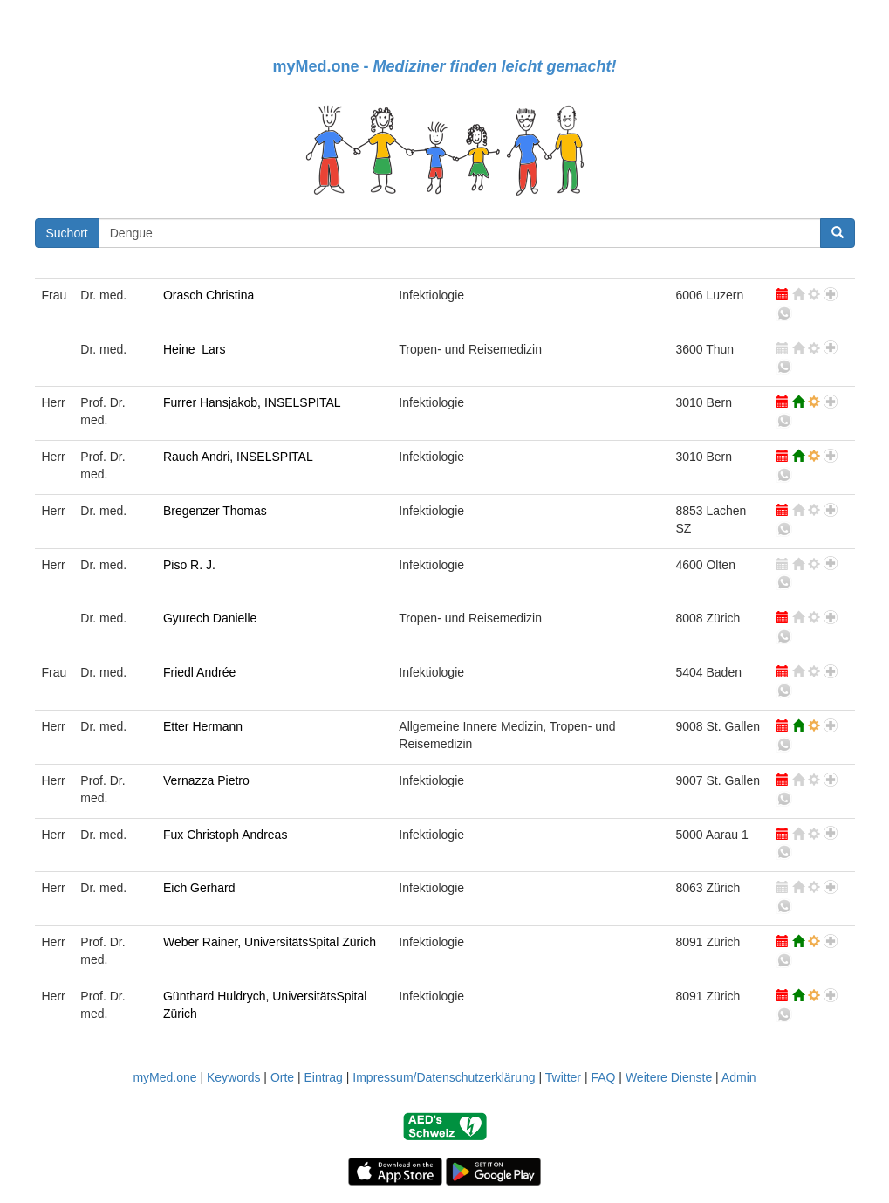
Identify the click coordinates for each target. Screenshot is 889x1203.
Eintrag (323, 1077)
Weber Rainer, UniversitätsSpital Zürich (269, 942)
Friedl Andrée (199, 672)
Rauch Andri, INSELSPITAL (238, 457)
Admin (738, 1077)
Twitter (563, 1077)
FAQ (603, 1077)
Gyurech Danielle (209, 618)
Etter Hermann (203, 726)
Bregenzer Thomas (215, 511)
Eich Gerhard (199, 888)
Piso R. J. (189, 565)
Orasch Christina (208, 295)
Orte (282, 1077)
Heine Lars (194, 349)
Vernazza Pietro (206, 780)
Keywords (233, 1077)
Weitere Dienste (669, 1077)
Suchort (67, 233)
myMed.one (164, 1077)
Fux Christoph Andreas (225, 835)
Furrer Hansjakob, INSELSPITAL (252, 402)
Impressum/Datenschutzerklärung (443, 1077)
